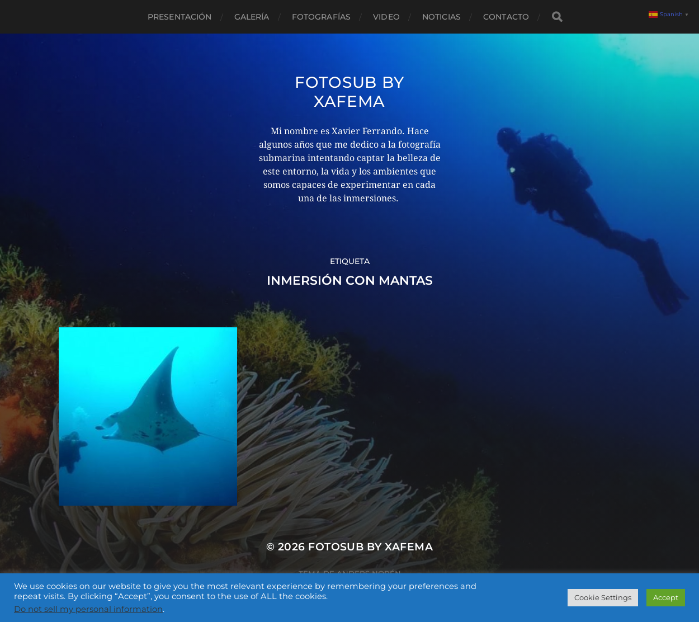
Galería (252, 17)
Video (386, 17)
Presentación (180, 17)
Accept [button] (665, 597)
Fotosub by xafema (349, 92)
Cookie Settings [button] (602, 597)
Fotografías (321, 17)
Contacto (506, 17)
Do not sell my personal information (88, 609)
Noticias (441, 17)
